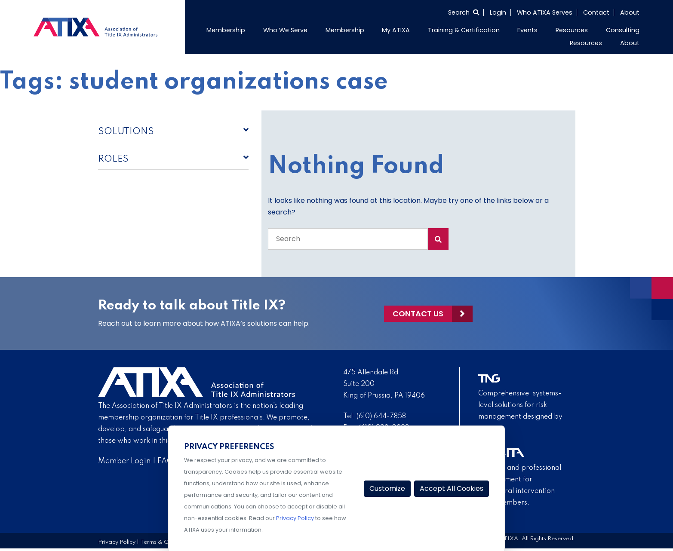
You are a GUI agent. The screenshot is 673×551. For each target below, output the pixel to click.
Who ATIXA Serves (544, 12)
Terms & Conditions (166, 542)
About (629, 12)
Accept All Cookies (451, 488)
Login (498, 12)
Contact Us (418, 313)
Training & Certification (464, 30)
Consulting (622, 30)
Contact (596, 12)
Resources (572, 30)
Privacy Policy (116, 542)
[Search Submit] (438, 239)
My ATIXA (396, 30)
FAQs (167, 461)
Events (527, 30)
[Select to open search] (463, 12)
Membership (225, 30)
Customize (387, 488)
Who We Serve (285, 30)
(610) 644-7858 (381, 416)
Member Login (124, 461)
